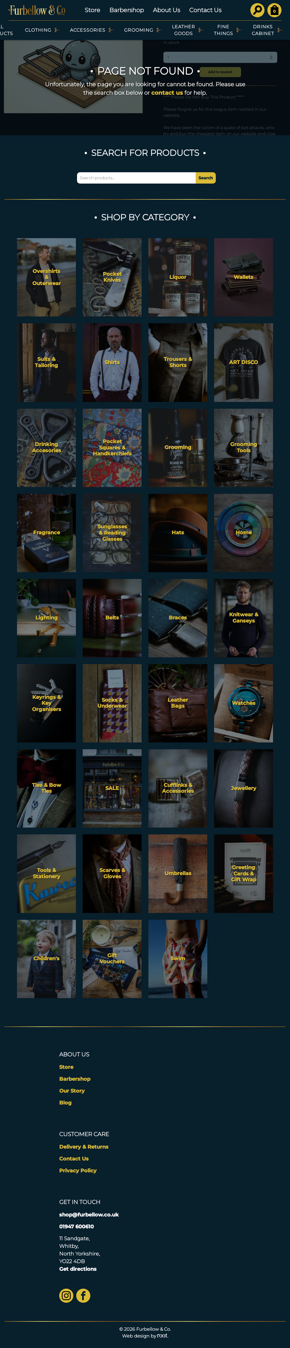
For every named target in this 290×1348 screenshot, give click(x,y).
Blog (65, 1103)
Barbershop (126, 10)
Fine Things (223, 30)
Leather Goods (183, 30)
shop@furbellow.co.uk (89, 1215)
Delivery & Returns (83, 1147)
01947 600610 (76, 1227)
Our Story (72, 1091)
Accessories (87, 30)
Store (92, 10)
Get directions (78, 1269)
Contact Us (205, 10)
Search (206, 177)
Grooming (138, 30)
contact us (167, 92)
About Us (166, 10)
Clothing (38, 30)
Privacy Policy (78, 1171)
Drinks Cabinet (263, 30)
